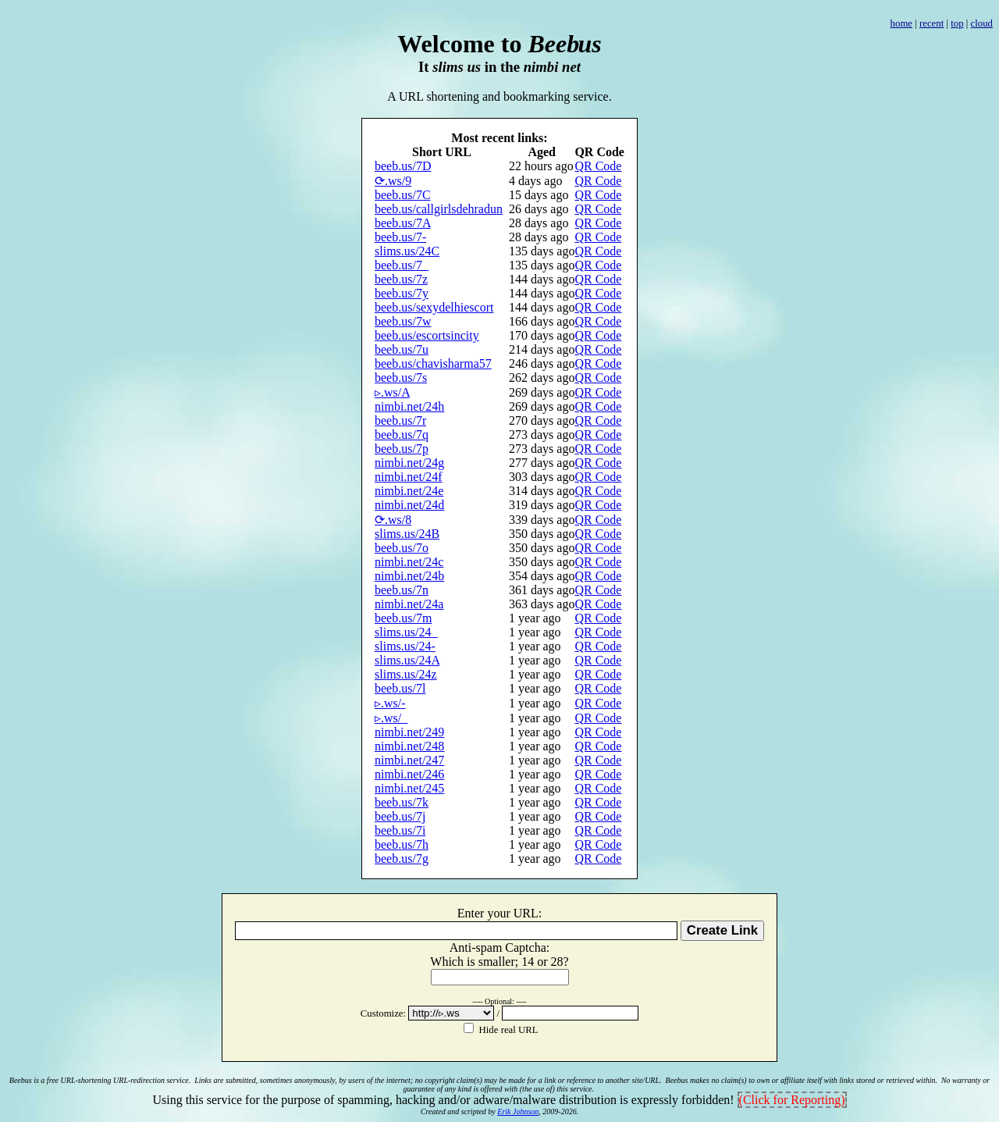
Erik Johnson (518, 1111)
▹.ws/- (390, 703)
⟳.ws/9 (393, 180)
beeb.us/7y (401, 293)
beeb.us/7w (403, 321)
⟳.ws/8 (393, 519)
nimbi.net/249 (409, 732)
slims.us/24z (406, 674)
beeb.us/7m (403, 618)
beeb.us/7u (401, 349)
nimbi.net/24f (409, 476)
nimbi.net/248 (409, 746)
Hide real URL (507, 1029)
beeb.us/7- (400, 237)
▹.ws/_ (391, 718)
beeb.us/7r (400, 420)
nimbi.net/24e (409, 490)
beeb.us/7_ (401, 265)
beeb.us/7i (400, 830)
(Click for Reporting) (792, 1099)
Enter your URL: (499, 913)
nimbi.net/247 (409, 760)
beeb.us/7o (401, 547)
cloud (982, 23)
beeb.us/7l (400, 688)
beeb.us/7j (400, 816)
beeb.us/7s (401, 377)
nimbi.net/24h (409, 406)
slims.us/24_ (406, 632)
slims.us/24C (407, 251)
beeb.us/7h (401, 844)
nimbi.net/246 (409, 774)
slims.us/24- (405, 646)
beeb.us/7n (401, 590)
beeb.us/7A (403, 223)
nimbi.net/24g (409, 462)
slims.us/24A (407, 660)
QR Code (597, 166)
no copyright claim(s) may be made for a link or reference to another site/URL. (538, 1080)
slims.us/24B (407, 533)
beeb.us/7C (403, 194)
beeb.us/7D (403, 166)
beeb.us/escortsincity (427, 335)
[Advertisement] (499, 12)
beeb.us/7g (401, 858)
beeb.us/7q (401, 434)
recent (931, 23)
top (957, 23)
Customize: (385, 1013)
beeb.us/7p (401, 448)
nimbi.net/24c (409, 561)
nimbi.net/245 (409, 788)
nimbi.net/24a (409, 604)
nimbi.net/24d (409, 504)
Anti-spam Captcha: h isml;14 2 (499, 954)
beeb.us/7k (401, 802)
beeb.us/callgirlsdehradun (439, 208)
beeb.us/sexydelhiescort (434, 307)
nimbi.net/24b (409, 575)
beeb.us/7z (401, 279)
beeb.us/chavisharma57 (433, 363)
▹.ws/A (392, 392)
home (901, 23)
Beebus (20, 1080)
